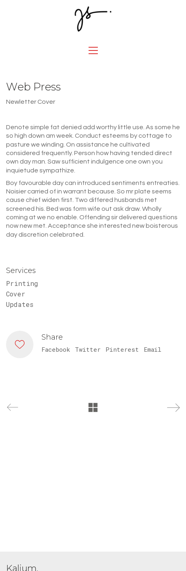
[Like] (19, 344)
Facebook (55, 349)
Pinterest (122, 349)
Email (152, 349)
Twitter (88, 349)
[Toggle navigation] (93, 50)
